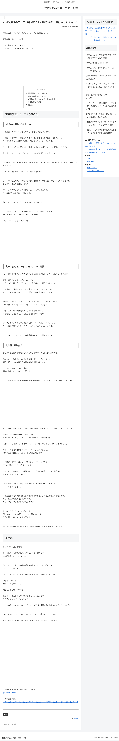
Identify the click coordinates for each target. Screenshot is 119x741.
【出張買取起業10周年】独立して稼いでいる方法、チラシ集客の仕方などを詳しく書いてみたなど (40, 703)
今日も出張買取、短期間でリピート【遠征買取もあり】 (101, 77)
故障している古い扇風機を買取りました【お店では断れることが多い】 (101, 115)
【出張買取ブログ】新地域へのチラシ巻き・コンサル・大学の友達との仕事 (101, 123)
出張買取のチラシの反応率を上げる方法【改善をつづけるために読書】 (101, 56)
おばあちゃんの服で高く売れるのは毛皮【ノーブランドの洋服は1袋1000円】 (101, 131)
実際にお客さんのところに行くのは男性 (42, 99)
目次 (38, 89)
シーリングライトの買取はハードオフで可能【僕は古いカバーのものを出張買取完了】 (101, 106)
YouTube (90, 162)
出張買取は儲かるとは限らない (97, 63)
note (88, 158)
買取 (5, 715)
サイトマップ (92, 168)
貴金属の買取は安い (35, 102)
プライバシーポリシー (95, 171)
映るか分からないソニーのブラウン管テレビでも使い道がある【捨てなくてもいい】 (101, 87)
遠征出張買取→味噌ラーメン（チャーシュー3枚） (101, 96)
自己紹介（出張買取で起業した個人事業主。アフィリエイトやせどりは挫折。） (100, 31)
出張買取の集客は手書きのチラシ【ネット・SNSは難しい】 (101, 69)
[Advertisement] (41, 69)
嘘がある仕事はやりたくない (38, 96)
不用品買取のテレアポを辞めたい (38, 93)
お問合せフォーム (10, 693)
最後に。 (30, 105)
